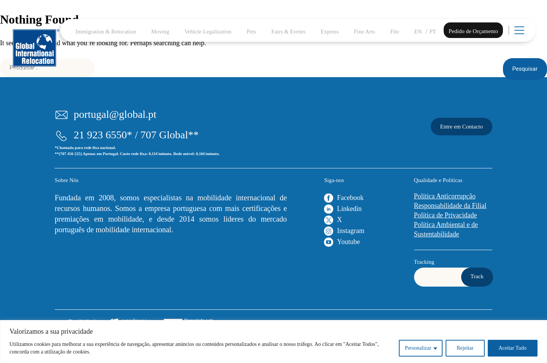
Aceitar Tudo (513, 348)
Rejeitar (465, 348)
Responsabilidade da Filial (450, 205)
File (394, 32)
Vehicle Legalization (208, 32)
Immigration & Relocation (106, 32)
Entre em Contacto (461, 127)
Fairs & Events (288, 32)
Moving (160, 32)
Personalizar (418, 348)
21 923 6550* (103, 135)
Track (477, 276)
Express (330, 32)
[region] (273, 341)
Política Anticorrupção (445, 196)
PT (433, 32)
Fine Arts (364, 32)
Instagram (350, 231)
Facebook (350, 197)
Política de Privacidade (445, 215)
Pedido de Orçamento (473, 31)
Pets (251, 32)
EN (418, 32)
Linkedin (349, 208)
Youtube (348, 242)
